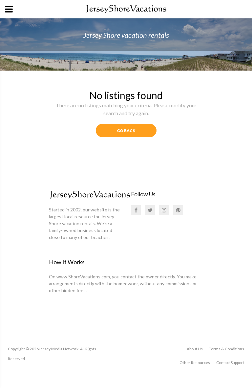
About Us (195, 348)
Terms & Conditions (226, 348)
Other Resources (194, 362)
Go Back (126, 130)
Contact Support (230, 362)
